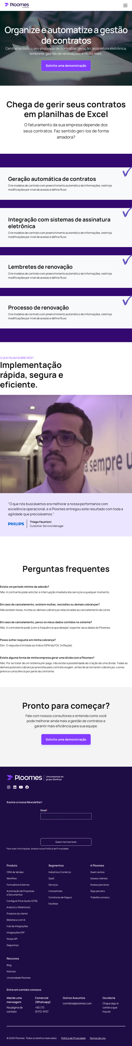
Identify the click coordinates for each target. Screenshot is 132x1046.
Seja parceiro (97, 891)
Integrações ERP (15, 932)
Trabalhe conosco (100, 897)
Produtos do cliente (17, 913)
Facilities (53, 903)
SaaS (51, 878)
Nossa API (12, 938)
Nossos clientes (99, 878)
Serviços (53, 884)
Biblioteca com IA (16, 919)
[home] (16, 5)
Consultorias (55, 891)
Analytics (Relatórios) (18, 907)
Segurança (13, 945)
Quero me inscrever (66, 841)
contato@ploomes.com (77, 1003)
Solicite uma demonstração (66, 65)
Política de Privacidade (73, 1038)
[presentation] (66, 827)
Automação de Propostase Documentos (20, 892)
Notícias (11, 971)
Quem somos (97, 872)
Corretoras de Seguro (60, 897)
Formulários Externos (18, 884)
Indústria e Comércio (59, 872)
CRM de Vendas (15, 872)
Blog (9, 965)
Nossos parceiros (99, 884)
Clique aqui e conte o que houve (111, 1007)
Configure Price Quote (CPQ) (22, 900)
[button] (124, 5)
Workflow (12, 878)
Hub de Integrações (17, 926)
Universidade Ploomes (18, 977)
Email (44, 810)
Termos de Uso (98, 1038)
